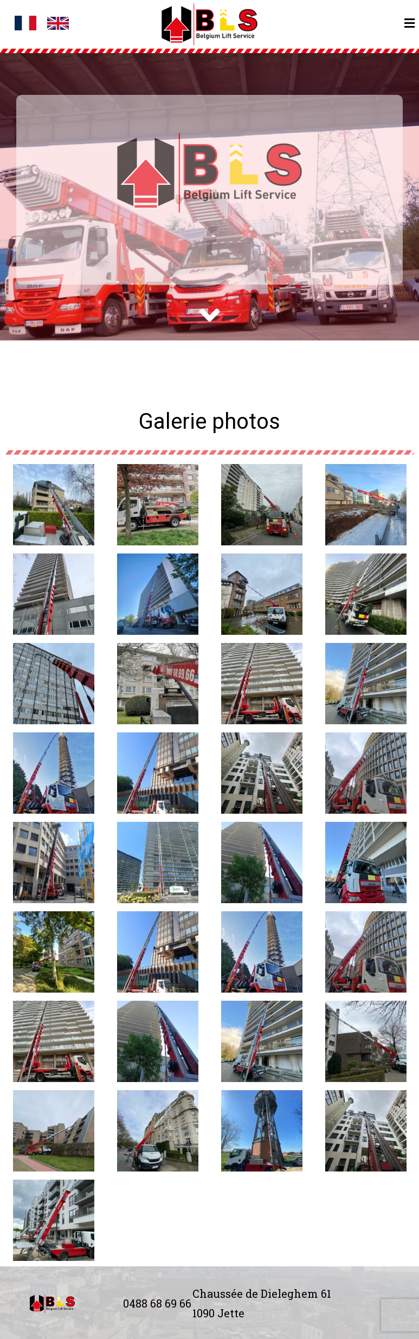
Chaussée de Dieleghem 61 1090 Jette (261, 1303)
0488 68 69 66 (157, 1303)
